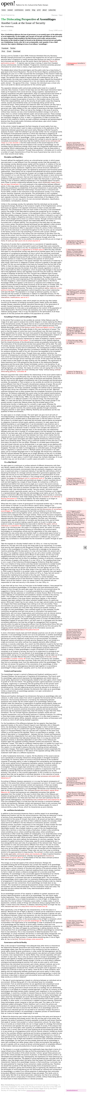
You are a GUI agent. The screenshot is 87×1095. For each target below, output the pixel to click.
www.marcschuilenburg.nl (36, 1090)
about (45, 10)
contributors (19, 10)
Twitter (12, 48)
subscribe (52, 10)
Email (9, 51)
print (39, 10)
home (4, 10)
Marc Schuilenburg (7, 26)
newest (10, 10)
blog (33, 10)
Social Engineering (7, 15)
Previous (54, 15)
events (27, 10)
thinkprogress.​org (72, 63)
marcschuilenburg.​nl (72, 1090)
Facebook (5, 48)
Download (16, 51)
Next (60, 15)
